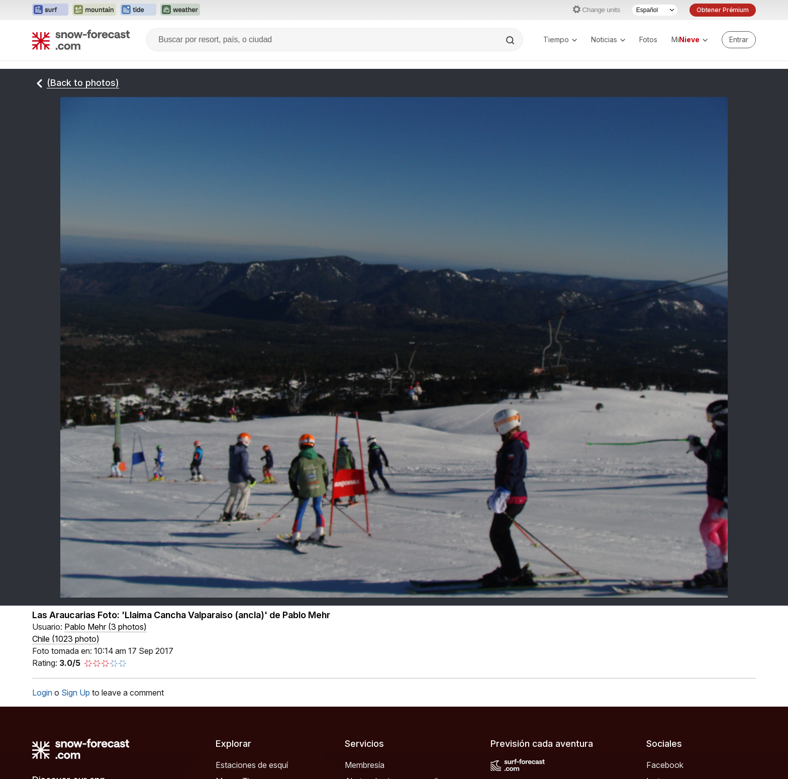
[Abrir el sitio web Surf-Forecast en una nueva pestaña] (50, 10)
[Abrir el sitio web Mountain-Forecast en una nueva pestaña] (94, 10)
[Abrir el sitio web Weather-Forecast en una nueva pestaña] (180, 10)
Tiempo (560, 39)
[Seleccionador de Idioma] (654, 10)
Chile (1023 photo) (66, 639)
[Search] (511, 40)
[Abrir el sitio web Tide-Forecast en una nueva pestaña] (138, 10)
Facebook (664, 765)
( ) (105, 627)
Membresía (364, 765)
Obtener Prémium (723, 10)
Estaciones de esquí (252, 765)
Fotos (648, 39)
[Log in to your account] (739, 39)
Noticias (608, 39)
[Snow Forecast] (81, 40)
